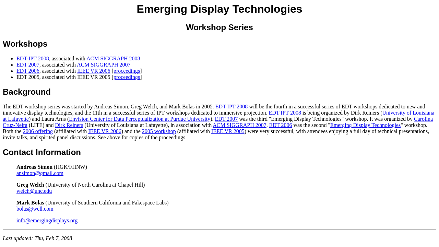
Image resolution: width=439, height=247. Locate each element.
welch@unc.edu (34, 191)
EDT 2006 (27, 71)
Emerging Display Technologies (365, 125)
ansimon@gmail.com (39, 173)
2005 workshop (159, 131)
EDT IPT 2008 (231, 106)
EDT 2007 (27, 65)
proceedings (127, 71)
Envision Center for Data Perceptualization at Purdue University (139, 119)
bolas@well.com (35, 209)
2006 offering (38, 131)
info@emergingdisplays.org (47, 220)
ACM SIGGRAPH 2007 (103, 65)
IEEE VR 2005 (228, 131)
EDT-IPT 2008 (32, 58)
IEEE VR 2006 (93, 71)
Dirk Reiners (69, 125)
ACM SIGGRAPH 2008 (113, 58)
